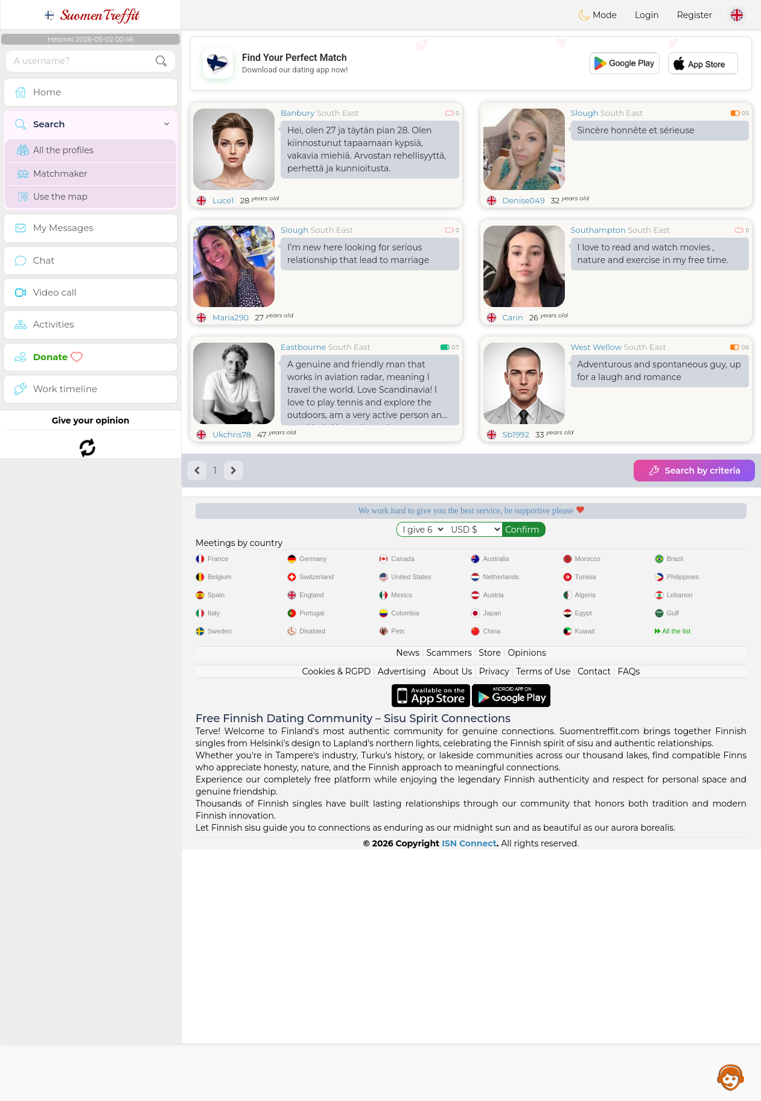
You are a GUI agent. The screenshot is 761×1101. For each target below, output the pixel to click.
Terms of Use (543, 923)
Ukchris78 (231, 434)
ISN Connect (469, 1095)
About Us (452, 923)
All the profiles (55, 150)
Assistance (731, 1077)
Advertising (402, 923)
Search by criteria (694, 471)
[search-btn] (161, 61)
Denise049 (524, 200)
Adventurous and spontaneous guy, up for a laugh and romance (659, 370)
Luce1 (223, 200)
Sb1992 (516, 434)
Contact (594, 923)
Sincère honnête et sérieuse (636, 130)
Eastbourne (303, 347)
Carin (513, 317)
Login (647, 15)
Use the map (52, 197)
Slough (585, 113)
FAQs (629, 923)
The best (691, 552)
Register (694, 15)
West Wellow (596, 347)
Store (490, 904)
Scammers (448, 904)
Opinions (527, 904)
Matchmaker (52, 174)
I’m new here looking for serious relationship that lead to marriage (358, 253)
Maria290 (230, 317)
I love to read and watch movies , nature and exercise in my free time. (653, 253)
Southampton (598, 230)
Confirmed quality (544, 552)
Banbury (297, 113)
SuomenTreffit (90, 15)
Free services (251, 552)
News (407, 904)
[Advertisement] (471, 63)
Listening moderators (398, 552)
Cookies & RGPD (336, 923)
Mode (597, 15)
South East (337, 113)
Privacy (494, 923)
